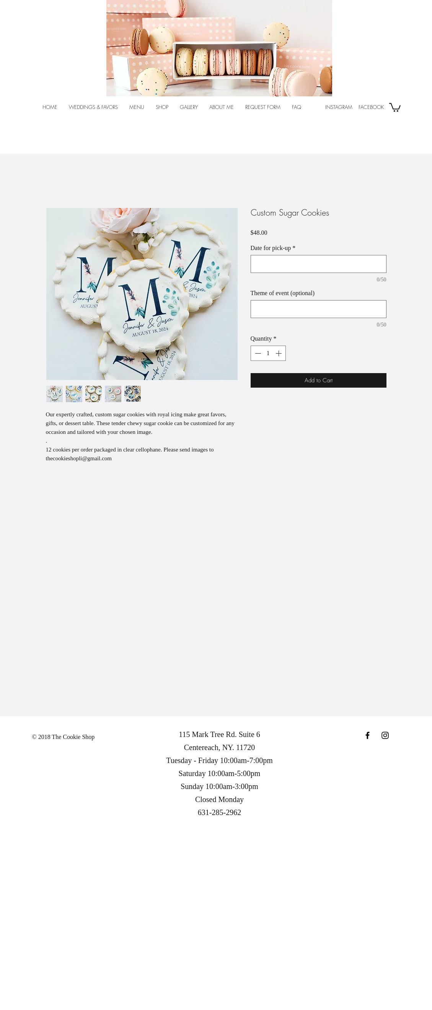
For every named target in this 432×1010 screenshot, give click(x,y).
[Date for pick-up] (318, 264)
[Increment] (279, 353)
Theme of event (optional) (283, 293)
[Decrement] (257, 353)
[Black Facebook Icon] (367, 735)
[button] (395, 107)
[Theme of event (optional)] (318, 309)
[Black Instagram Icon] (385, 735)
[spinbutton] (268, 353)
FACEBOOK (370, 107)
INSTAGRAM (338, 107)
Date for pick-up (273, 248)
